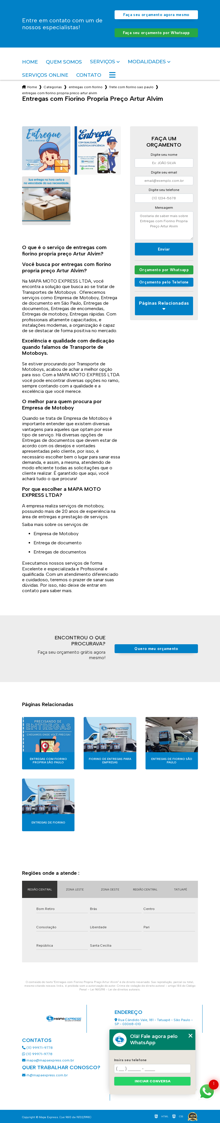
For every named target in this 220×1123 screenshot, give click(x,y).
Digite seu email (164, 172)
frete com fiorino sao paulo (131, 87)
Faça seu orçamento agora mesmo (156, 15)
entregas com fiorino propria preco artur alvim (59, 93)
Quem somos (64, 61)
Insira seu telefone (130, 1060)
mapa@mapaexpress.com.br (48, 1060)
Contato (88, 75)
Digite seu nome (164, 155)
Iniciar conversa (152, 1081)
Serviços (102, 61)
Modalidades (147, 61)
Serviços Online (45, 75)
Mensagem (164, 208)
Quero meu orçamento (156, 649)
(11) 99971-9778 (37, 1048)
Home (30, 61)
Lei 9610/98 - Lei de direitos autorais (115, 989)
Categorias (53, 87)
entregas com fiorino (86, 87)
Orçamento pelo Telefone (164, 282)
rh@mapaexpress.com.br (45, 1075)
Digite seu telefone (164, 190)
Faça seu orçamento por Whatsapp (156, 33)
